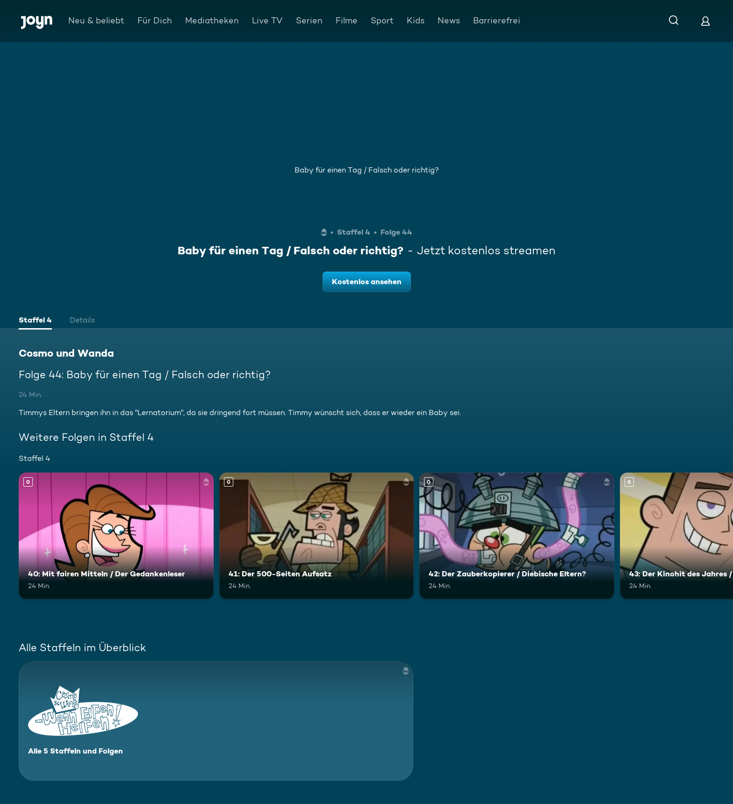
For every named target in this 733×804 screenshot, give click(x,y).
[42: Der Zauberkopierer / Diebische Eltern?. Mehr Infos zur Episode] (516, 536)
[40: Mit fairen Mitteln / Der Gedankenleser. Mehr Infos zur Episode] (116, 536)
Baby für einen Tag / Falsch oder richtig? (367, 169)
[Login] (705, 21)
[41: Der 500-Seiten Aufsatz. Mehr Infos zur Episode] (316, 536)
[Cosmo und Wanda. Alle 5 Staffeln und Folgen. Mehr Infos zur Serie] (216, 721)
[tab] (35, 321)
